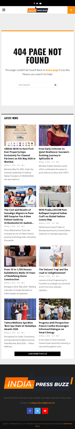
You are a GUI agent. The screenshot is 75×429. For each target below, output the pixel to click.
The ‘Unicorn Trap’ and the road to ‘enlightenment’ (53, 271)
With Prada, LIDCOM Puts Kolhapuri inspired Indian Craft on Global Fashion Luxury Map (53, 215)
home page (52, 70)
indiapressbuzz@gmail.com (42, 403)
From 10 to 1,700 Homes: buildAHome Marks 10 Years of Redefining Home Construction (19, 274)
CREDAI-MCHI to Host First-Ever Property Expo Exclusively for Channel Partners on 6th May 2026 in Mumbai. (19, 155)
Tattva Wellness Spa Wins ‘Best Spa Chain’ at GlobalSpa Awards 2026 (20, 326)
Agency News (10, 127)
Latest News (11, 118)
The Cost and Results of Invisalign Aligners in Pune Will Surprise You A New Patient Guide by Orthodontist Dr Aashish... (19, 216)
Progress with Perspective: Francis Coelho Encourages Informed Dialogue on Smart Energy (54, 328)
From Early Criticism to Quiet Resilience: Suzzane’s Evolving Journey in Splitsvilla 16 (54, 154)
